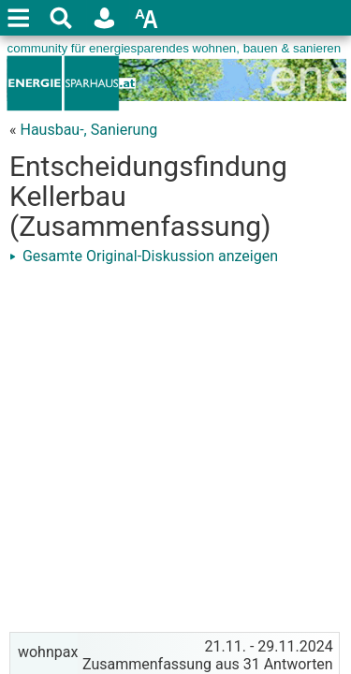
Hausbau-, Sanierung (88, 130)
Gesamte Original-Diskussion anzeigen (143, 256)
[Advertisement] (175, 447)
